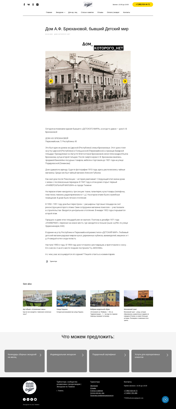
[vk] (28, 5)
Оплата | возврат (113, 12)
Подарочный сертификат (104, 354)
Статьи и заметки (87, 12)
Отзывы (100, 12)
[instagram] (37, 5)
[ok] (33, 5)
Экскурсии (60, 12)
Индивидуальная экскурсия (63, 354)
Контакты (126, 12)
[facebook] (24, 5)
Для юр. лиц (72, 12)
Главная (49, 12)
